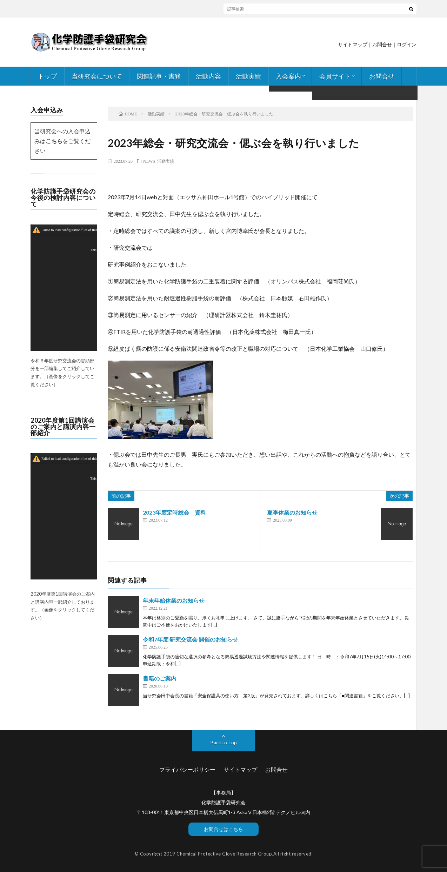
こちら (54, 140)
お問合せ (381, 76)
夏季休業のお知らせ (292, 512)
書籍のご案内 (159, 678)
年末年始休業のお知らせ (174, 600)
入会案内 (288, 76)
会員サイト (335, 76)
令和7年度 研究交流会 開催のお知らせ (190, 639)
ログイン (406, 44)
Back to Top (224, 742)
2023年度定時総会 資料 (174, 512)
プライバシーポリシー (187, 769)
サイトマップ (352, 44)
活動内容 (208, 76)
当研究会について (97, 76)
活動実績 (248, 76)
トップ (47, 76)
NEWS (149, 161)
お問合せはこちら (223, 829)
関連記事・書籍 (159, 76)
